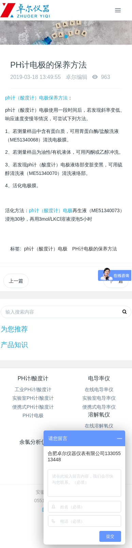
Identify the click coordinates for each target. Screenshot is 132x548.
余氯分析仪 (33, 442)
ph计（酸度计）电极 (50, 210)
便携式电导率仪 (99, 407)
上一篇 (16, 281)
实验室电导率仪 (99, 398)
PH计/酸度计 (33, 378)
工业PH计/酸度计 (33, 389)
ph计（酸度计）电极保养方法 (36, 97)
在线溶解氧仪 (99, 425)
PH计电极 (32, 415)
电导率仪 (99, 378)
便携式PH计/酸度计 (32, 407)
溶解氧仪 (99, 414)
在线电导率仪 (99, 389)
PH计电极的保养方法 (94, 248)
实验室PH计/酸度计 (32, 398)
